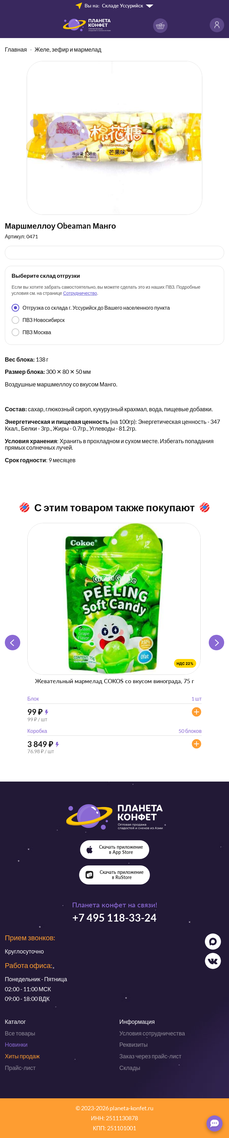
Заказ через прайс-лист (150, 1056)
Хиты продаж (22, 1056)
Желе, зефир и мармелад (68, 49)
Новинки (16, 1044)
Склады (129, 1067)
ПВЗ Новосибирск (38, 320)
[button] (216, 642)
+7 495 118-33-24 (114, 917)
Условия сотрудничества (152, 1033)
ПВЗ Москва (31, 332)
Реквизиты (133, 1044)
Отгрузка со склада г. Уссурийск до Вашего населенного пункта (91, 308)
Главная (16, 49)
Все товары (20, 1033)
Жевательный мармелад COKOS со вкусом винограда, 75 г (114, 680)
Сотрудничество (80, 293)
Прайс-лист (20, 1067)
